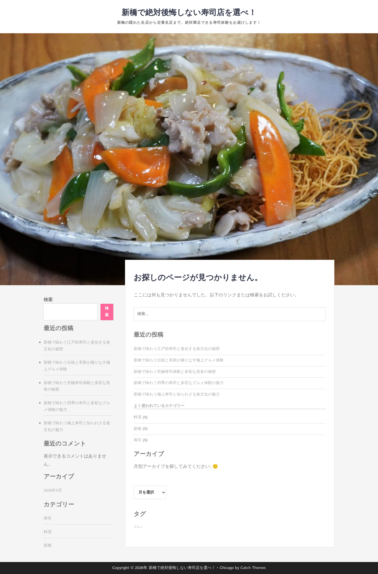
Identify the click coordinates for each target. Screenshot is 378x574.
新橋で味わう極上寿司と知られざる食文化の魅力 (177, 394)
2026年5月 (53, 490)
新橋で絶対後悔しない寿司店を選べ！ (189, 12)
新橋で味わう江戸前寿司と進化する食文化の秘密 (177, 349)
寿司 (137, 440)
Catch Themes (253, 568)
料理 (137, 417)
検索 (48, 300)
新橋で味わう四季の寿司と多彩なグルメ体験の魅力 (179, 383)
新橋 (137, 429)
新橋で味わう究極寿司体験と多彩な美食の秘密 (175, 372)
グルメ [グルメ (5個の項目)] (138, 527)
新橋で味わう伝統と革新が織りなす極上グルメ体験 (179, 360)
